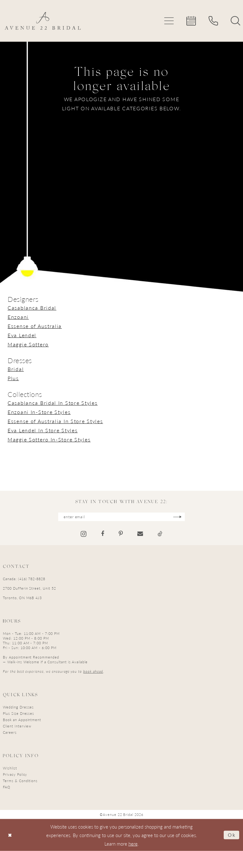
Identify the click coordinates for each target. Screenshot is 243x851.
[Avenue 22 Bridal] (43, 21)
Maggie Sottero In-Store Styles (49, 439)
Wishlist (10, 768)
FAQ (6, 787)
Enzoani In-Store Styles (39, 412)
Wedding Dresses (18, 707)
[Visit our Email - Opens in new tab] (140, 534)
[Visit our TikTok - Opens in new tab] (160, 534)
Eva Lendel (22, 335)
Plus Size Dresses (18, 713)
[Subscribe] (177, 517)
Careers (10, 732)
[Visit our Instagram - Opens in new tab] (83, 534)
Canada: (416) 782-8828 (24, 578)
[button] (169, 21)
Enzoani (18, 316)
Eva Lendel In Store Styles (43, 430)
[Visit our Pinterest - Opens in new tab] (121, 534)
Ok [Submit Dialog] (232, 834)
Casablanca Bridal (32, 307)
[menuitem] (169, 21)
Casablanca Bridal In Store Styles (52, 402)
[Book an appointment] (191, 21)
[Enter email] (121, 517)
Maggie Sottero (28, 344)
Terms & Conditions (20, 780)
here (133, 843)
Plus (13, 378)
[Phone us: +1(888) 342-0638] (213, 21)
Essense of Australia (35, 326)
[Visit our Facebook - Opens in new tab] (102, 534)
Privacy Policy (15, 774)
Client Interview (17, 726)
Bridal (16, 369)
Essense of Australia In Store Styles (55, 421)
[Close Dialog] (10, 835)
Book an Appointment (22, 719)
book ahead (93, 671)
